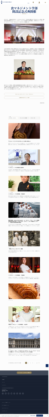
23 (36, 362)
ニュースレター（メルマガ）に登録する (24, 372)
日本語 (29, 3)
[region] (24, 415)
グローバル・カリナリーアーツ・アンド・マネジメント (24, 94)
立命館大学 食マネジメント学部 (24, 97)
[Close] (48, 415)
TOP (47, 366)
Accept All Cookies (39, 415)
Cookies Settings (32, 415)
